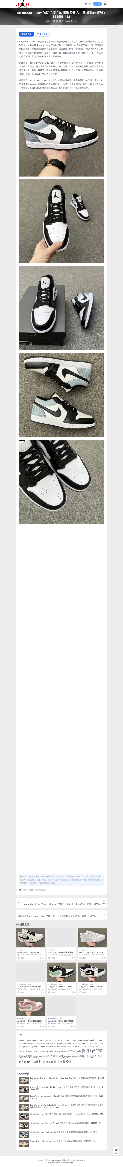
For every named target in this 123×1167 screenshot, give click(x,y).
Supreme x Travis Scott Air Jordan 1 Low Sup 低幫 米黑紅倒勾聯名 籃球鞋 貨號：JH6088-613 (67, 1079)
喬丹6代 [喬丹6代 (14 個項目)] (75, 1056)
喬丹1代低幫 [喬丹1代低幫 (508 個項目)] (92, 1050)
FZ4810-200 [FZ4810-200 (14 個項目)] (54, 1046)
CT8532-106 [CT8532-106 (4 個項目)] (35, 1044)
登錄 (97, 4)
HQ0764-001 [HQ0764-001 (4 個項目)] (33, 1052)
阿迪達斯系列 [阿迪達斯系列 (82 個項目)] (62, 1062)
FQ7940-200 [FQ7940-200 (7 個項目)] (35, 1047)
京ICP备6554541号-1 (54, 1162)
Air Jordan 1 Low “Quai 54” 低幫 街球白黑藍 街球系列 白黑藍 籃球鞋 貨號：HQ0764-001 (66, 1114)
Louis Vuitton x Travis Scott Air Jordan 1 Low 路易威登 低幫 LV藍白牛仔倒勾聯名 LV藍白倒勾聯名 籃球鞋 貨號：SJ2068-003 (67, 1106)
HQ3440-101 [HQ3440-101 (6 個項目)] (63, 1052)
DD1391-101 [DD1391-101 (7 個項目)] (61, 1044)
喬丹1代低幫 (40, 890)
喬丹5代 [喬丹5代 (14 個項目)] (67, 1056)
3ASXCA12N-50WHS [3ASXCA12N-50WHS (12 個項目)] (27, 1040)
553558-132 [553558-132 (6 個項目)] (50, 1040)
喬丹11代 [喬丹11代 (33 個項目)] (84, 1056)
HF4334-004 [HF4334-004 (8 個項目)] (73, 1046)
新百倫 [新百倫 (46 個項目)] (23, 1062)
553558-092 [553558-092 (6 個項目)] (41, 1040)
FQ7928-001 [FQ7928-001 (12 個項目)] (81, 1043)
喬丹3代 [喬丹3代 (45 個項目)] (47, 1056)
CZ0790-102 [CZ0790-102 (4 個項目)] (52, 1044)
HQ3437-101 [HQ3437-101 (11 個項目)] (52, 1051)
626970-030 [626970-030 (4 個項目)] (77, 1041)
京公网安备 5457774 (69, 1162)
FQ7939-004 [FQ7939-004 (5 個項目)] (26, 1047)
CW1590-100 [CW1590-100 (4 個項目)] (44, 1044)
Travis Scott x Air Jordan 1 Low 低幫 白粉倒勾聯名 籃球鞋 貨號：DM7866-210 (62, 1141)
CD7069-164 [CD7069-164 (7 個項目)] (26, 1044)
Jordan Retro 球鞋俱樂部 (61, 1160)
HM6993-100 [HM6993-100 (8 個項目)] (24, 1051)
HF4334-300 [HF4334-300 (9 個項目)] (83, 1046)
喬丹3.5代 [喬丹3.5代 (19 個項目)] (37, 1056)
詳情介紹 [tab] (26, 34)
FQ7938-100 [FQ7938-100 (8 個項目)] (92, 1043)
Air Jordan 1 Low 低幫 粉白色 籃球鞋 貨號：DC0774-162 (29, 1022)
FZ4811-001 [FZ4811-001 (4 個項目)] (64, 1047)
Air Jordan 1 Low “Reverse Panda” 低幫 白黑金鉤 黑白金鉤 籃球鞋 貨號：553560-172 (65, 1123)
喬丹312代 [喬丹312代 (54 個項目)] (96, 1056)
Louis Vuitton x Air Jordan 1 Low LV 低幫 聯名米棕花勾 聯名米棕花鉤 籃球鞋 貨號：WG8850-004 (66, 1097)
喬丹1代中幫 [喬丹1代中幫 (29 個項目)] (74, 1051)
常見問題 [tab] (42, 34)
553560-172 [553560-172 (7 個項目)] (68, 1040)
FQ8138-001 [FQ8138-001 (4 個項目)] (44, 1047)
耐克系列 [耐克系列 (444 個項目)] (34, 1061)
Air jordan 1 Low (69, 21)
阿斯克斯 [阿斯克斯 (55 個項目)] (48, 1062)
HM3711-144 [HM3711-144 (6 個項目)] (93, 1047)
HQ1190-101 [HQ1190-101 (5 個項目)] (42, 1052)
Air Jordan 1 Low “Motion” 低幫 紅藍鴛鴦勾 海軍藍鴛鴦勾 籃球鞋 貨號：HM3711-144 (65, 1132)
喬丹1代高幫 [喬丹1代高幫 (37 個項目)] (26, 1056)
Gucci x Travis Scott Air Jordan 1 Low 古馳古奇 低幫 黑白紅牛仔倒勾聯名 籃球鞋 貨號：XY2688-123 (66, 1088)
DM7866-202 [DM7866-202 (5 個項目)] (70, 1044)
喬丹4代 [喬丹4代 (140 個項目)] (58, 1056)
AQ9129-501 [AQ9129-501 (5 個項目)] (85, 1041)
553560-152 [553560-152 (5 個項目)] (59, 1041)
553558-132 (28, 890)
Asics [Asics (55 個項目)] (93, 1040)
